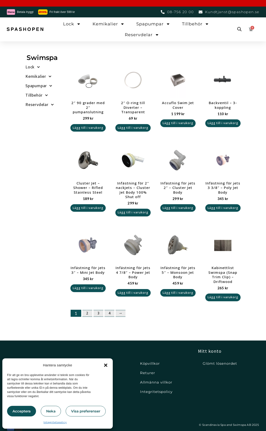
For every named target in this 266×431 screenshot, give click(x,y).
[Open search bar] (239, 29)
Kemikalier (109, 24)
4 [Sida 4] (111, 322)
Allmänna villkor (156, 382)
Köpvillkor (150, 363)
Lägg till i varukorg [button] (88, 129)
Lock (72, 24)
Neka (51, 411)
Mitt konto (210, 351)
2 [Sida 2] (88, 322)
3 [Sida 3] (99, 322)
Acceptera (21, 411)
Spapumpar (153, 24)
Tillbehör (195, 24)
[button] (105, 365)
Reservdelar (142, 34)
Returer (147, 373)
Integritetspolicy (55, 422)
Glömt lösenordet (220, 363)
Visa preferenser (85, 411)
